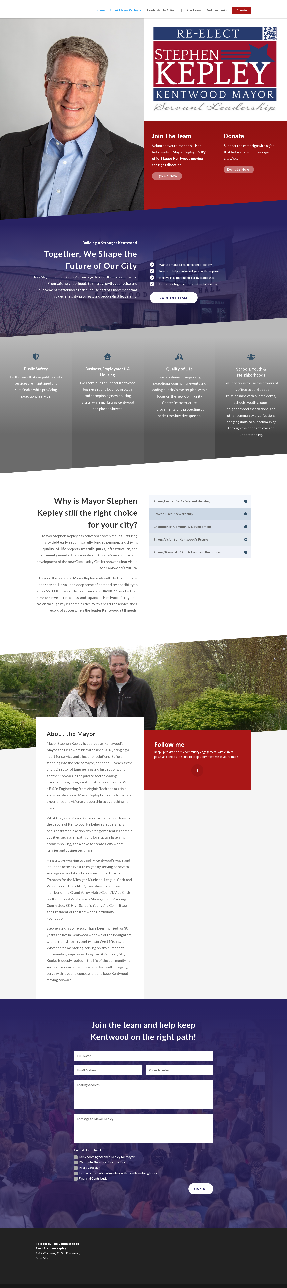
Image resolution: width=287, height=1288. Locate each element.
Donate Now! (239, 171)
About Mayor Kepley (124, 10)
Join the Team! (191, 10)
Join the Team (173, 297)
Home (100, 10)
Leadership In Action (161, 10)
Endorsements (217, 10)
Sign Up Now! (167, 177)
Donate (241, 10)
